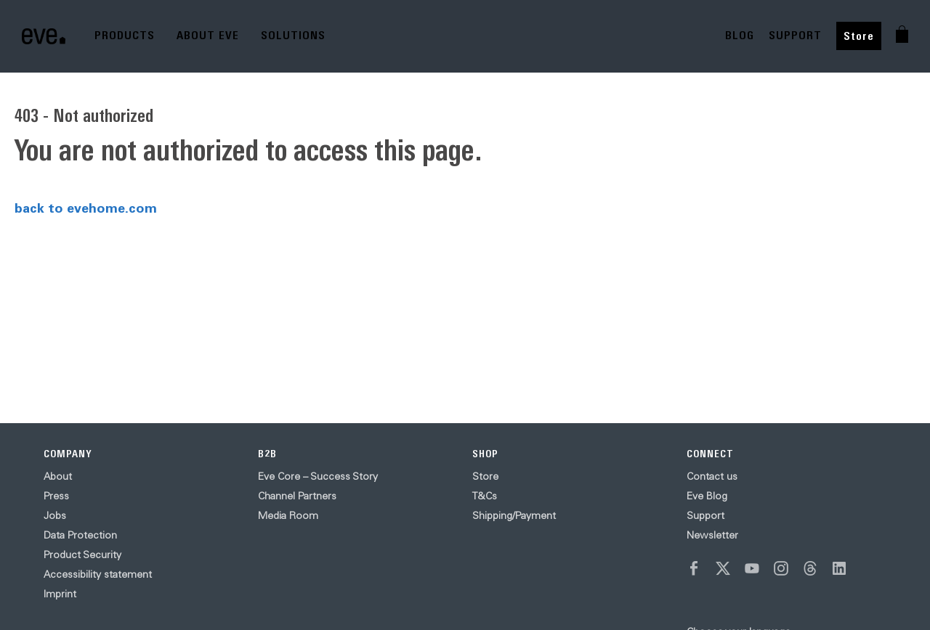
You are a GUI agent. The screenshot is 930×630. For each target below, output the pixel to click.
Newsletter (712, 534)
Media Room (288, 515)
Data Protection (80, 534)
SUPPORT (795, 35)
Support (705, 515)
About (58, 476)
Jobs (55, 515)
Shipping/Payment (514, 515)
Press (56, 495)
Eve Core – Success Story (318, 476)
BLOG (739, 35)
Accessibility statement (98, 574)
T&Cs (484, 495)
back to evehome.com (86, 207)
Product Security (82, 554)
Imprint (60, 593)
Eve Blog (707, 495)
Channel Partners (297, 495)
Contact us (712, 476)
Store (859, 36)
